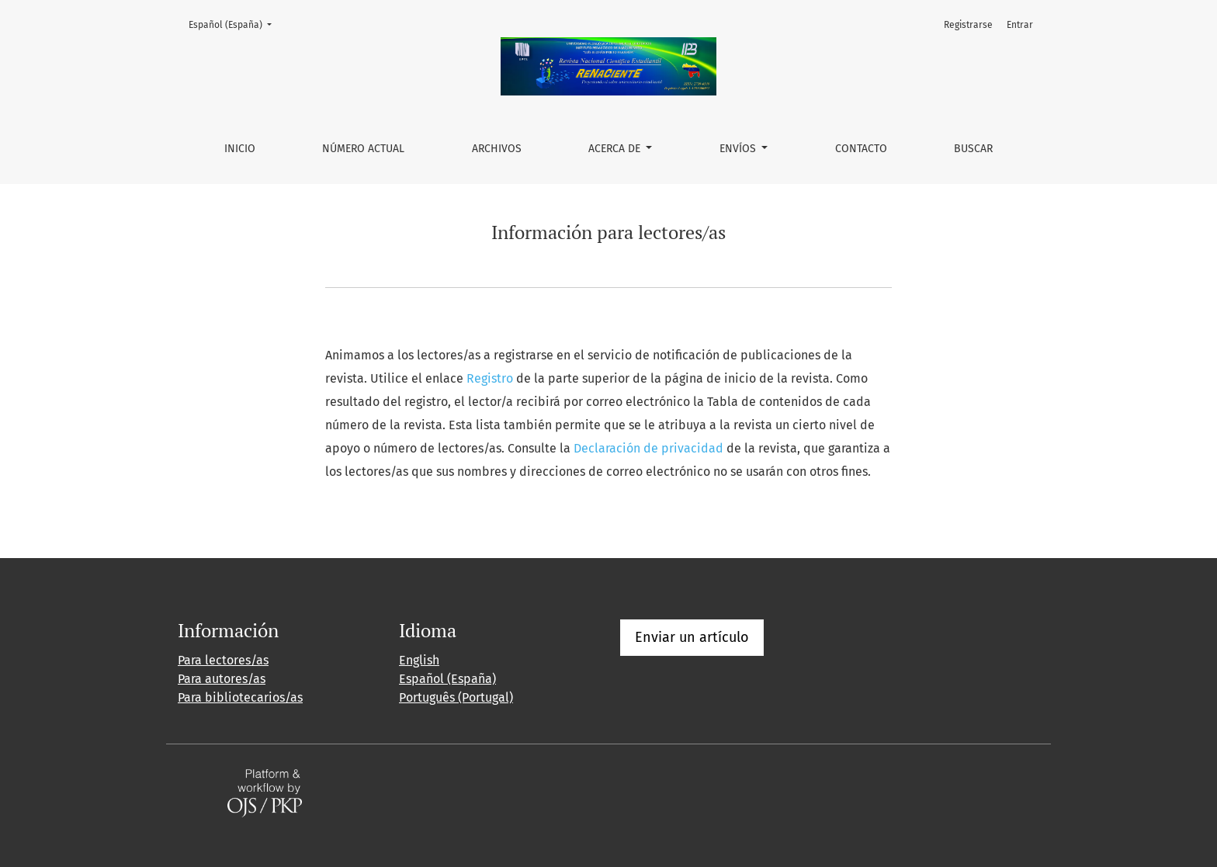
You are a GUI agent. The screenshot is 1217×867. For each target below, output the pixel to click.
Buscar (973, 148)
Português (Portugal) (456, 697)
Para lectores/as (223, 660)
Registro (489, 378)
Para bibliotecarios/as (240, 697)
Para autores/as (221, 678)
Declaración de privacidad (648, 448)
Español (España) (235, 23)
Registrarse (968, 24)
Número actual (363, 148)
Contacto (861, 148)
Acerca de (615, 148)
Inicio (239, 148)
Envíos (739, 148)
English (419, 660)
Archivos (497, 148)
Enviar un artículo (692, 637)
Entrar (1020, 24)
